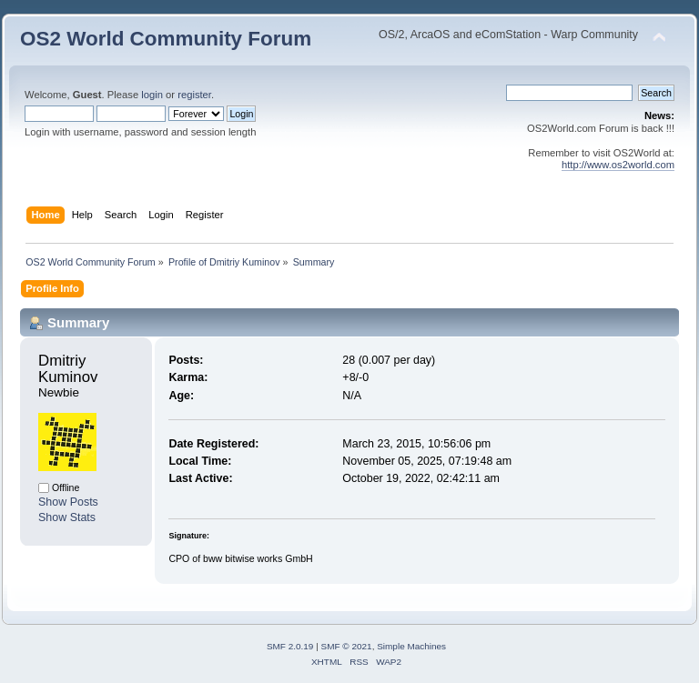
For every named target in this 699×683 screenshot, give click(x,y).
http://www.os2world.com (618, 164)
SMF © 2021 (346, 646)
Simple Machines (411, 646)
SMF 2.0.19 (290, 646)
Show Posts (68, 502)
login (152, 94)
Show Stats (67, 517)
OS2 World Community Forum (165, 38)
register (194, 94)
